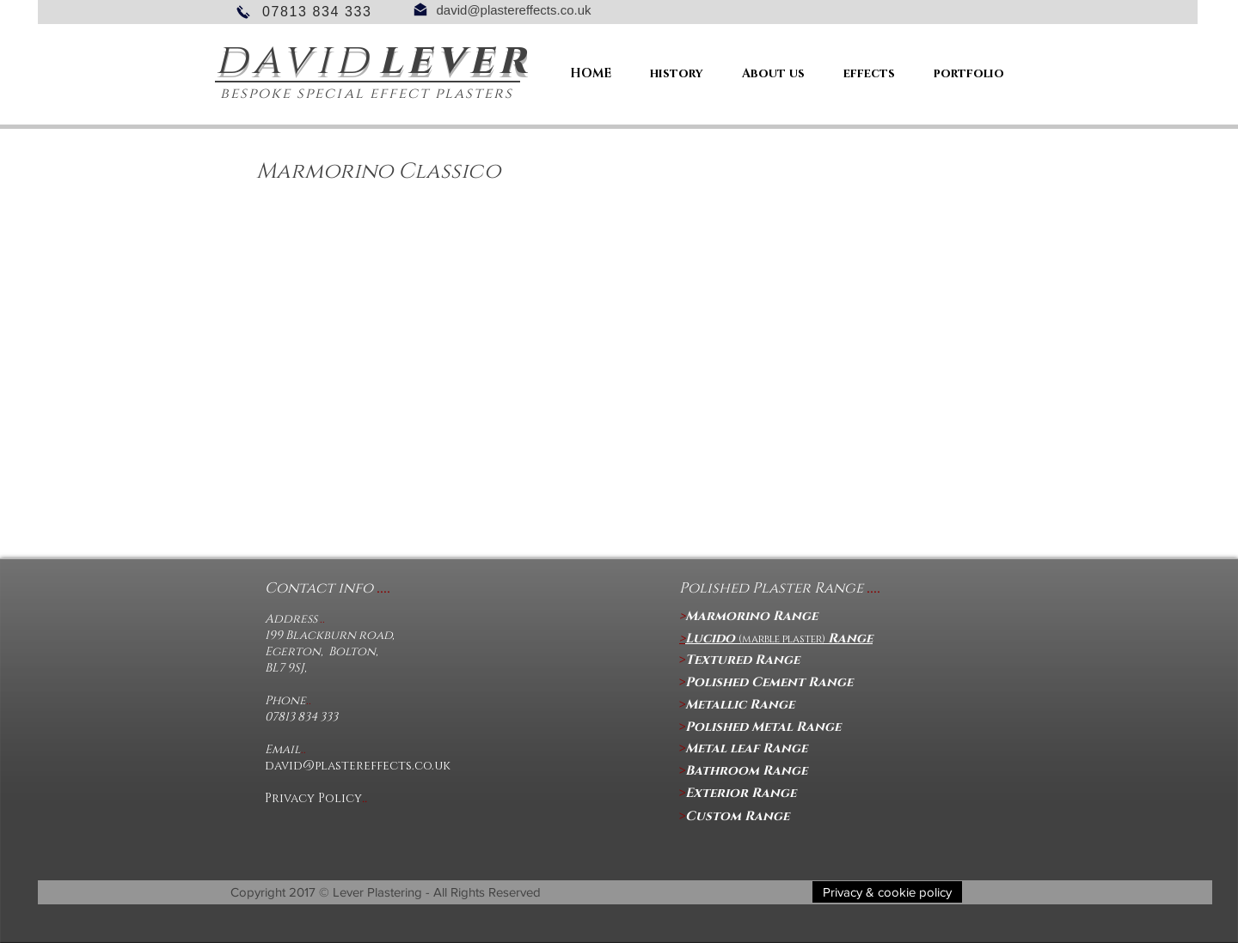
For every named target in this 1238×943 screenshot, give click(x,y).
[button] (887, 892)
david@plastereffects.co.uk (514, 10)
